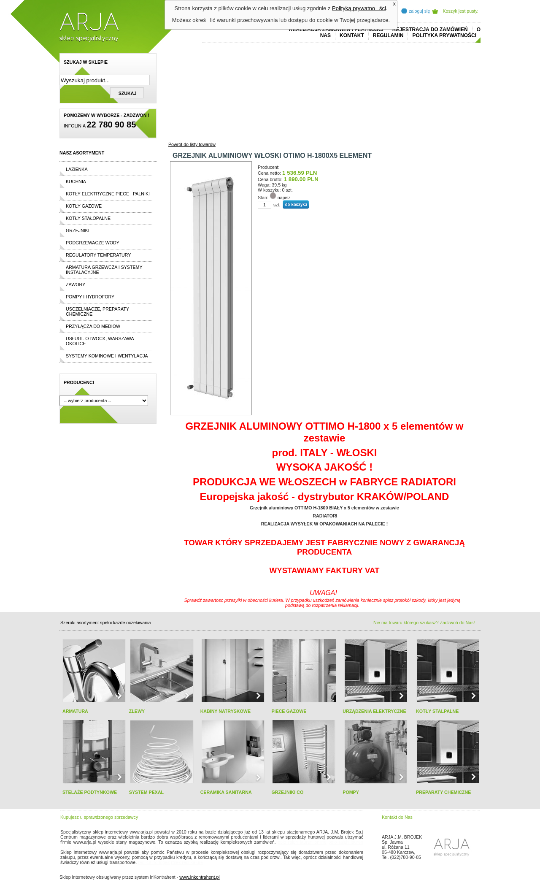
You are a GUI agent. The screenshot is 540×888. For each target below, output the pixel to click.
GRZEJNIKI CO (287, 792)
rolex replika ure (187, 862)
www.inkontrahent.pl (199, 877)
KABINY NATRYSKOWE (225, 711)
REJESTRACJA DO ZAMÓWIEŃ (430, 29)
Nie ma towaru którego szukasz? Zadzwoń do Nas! (424, 622)
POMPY (351, 792)
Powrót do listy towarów (192, 144)
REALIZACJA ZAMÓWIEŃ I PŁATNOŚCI (336, 29)
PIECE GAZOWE (288, 711)
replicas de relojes (142, 847)
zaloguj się (419, 11)
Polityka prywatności (444, 35)
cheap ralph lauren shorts (98, 847)
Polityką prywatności (359, 8)
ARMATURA (75, 711)
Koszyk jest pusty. (461, 11)
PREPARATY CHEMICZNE (443, 792)
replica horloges (154, 862)
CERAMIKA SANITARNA (226, 792)
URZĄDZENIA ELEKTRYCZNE (374, 711)
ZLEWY (137, 711)
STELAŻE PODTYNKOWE (89, 792)
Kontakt (352, 35)
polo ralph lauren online (302, 842)
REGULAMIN (388, 35)
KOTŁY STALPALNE (437, 711)
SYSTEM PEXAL (146, 792)
